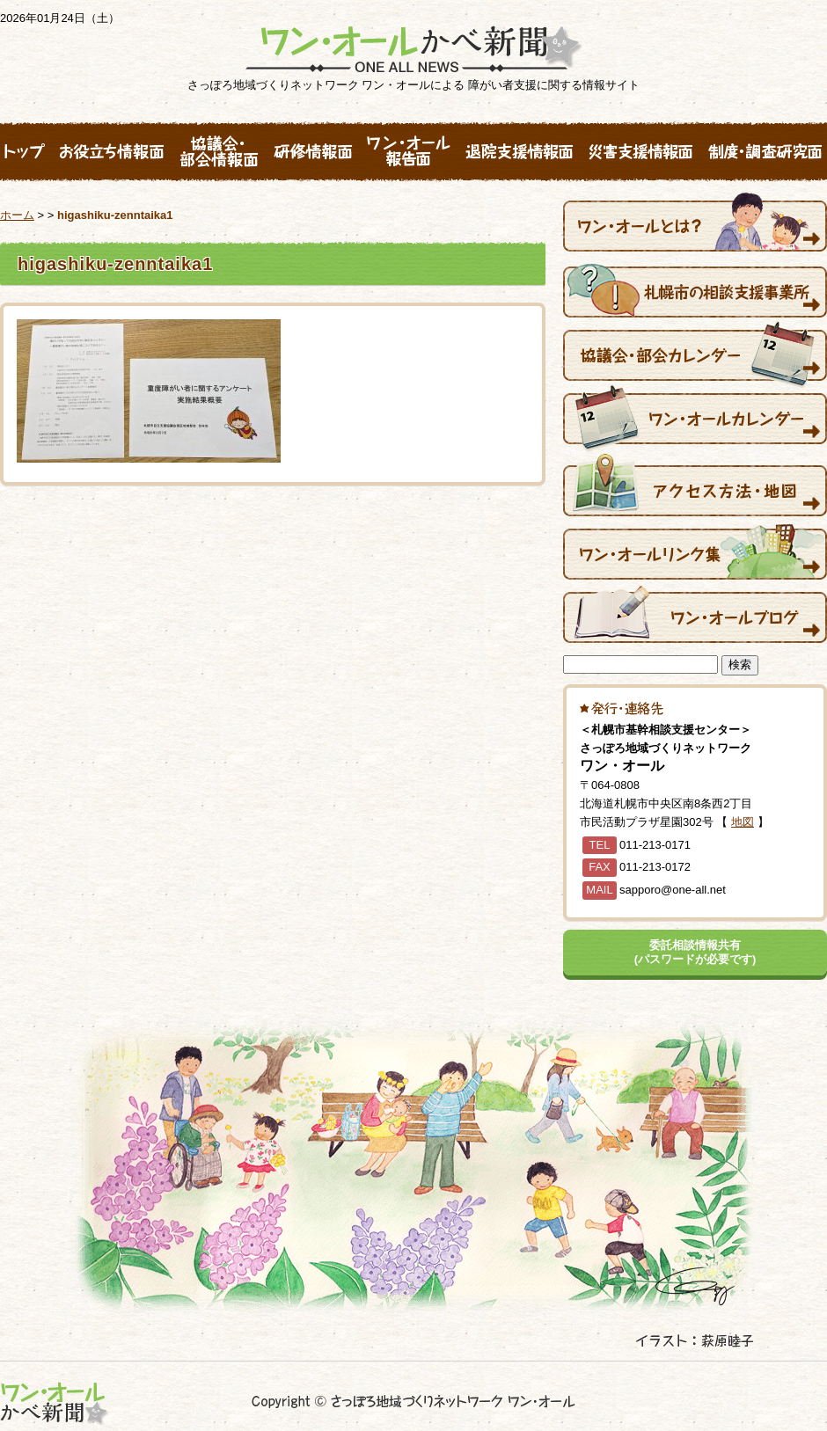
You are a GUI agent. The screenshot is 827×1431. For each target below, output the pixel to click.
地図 (742, 822)
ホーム (17, 215)
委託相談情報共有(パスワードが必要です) (695, 952)
